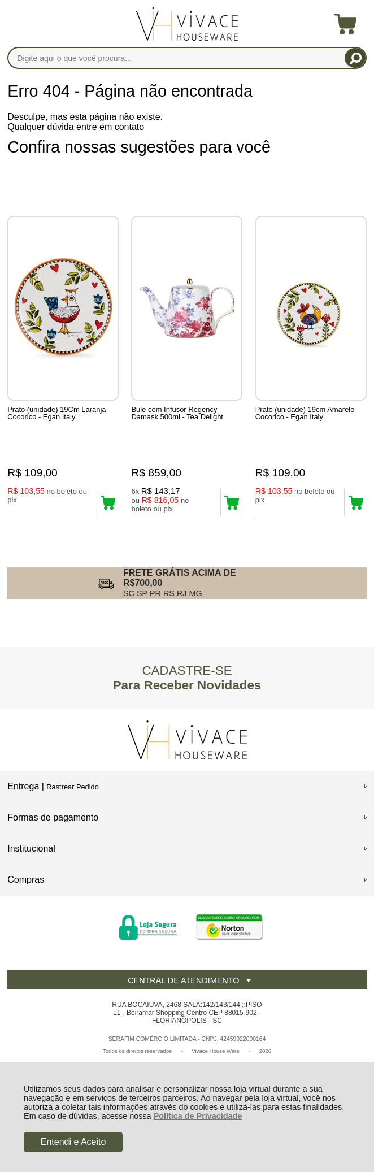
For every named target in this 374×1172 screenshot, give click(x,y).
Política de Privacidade (198, 1116)
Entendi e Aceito (73, 1142)
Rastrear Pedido (72, 787)
